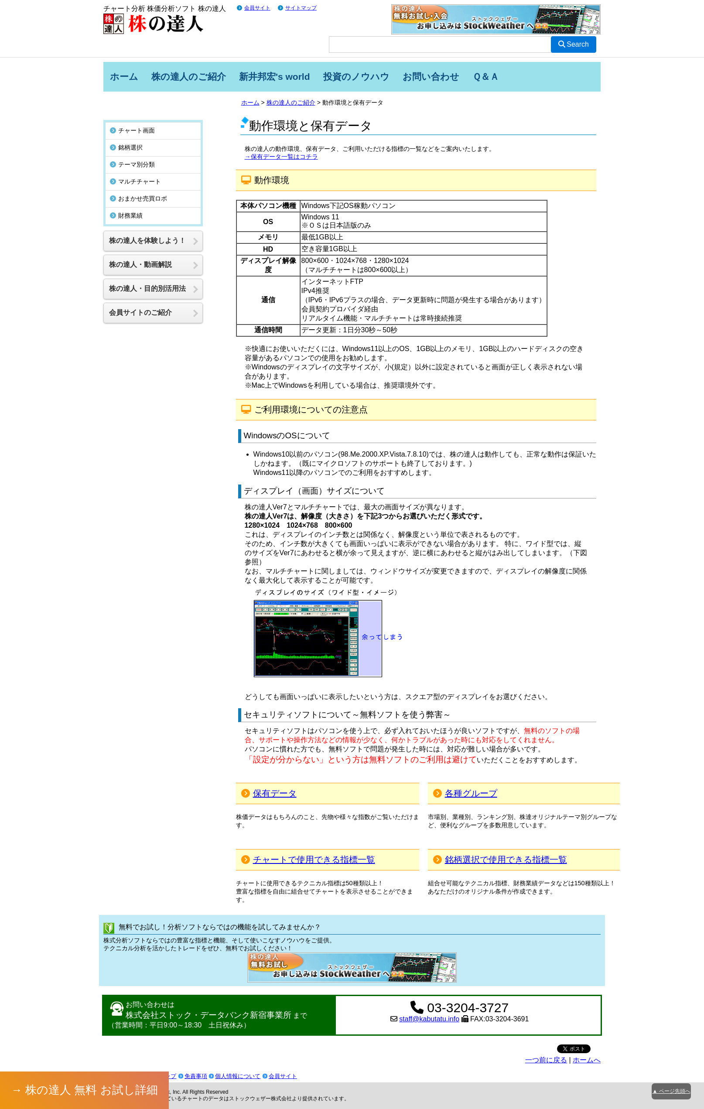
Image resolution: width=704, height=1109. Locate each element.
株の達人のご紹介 (188, 77)
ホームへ (587, 1060)
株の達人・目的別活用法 (147, 272)
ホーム (124, 77)
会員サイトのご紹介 (140, 296)
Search (573, 44)
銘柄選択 (126, 130)
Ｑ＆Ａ (485, 77)
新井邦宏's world (274, 77)
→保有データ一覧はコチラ (281, 156)
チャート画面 (132, 113)
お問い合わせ (431, 77)
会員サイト (257, 8)
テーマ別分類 (132, 147)
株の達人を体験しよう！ (147, 224)
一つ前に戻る (546, 1060)
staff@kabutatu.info (429, 1019)
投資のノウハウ (356, 77)
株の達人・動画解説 (140, 248)
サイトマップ (301, 8)
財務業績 (126, 198)
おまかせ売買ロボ (138, 181)
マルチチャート (135, 164)
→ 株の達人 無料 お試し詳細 (84, 1090)
